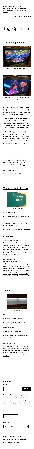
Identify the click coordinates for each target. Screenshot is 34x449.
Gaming (5, 268)
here (24, 165)
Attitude (15, 346)
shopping (16, 274)
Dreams (5, 348)
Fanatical (13, 172)
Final (14, 348)
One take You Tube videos (19, 352)
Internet (13, 270)
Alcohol (28, 263)
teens (24, 274)
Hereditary (19, 268)
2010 (11, 346)
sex (13, 274)
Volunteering (24, 275)
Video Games (17, 275)
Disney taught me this (14, 42)
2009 (8, 346)
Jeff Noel (22, 270)
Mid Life (5, 272)
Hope (9, 270)
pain (22, 272)
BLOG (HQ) (27, 16)
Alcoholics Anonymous (8, 264)
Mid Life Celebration (8, 352)
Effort (8, 348)
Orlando (10, 354)
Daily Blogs (27, 346)
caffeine (21, 264)
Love (28, 270)
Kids (26, 270)
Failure (17, 266)
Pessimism (25, 272)
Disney (13, 173)
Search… (5, 384)
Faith (20, 266)
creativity (9, 173)
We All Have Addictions (15, 188)
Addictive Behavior (18, 263)
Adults (24, 263)
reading (9, 274)
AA (8, 263)
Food (23, 266)
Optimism (21, 173)
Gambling (27, 266)
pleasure (5, 274)
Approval (17, 264)
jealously (17, 270)
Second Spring (14, 261)
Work (29, 275)
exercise (13, 266)
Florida (5, 350)
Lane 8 (28, 350)
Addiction (11, 263)
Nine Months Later (15, 345)
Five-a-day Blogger (24, 348)
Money (9, 272)
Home (15, 16)
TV (27, 274)
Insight (17, 173)
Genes (8, 268)
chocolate (26, 264)
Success (21, 274)
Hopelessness (13, 350)
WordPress (17, 442)
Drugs (4, 266)
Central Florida (20, 346)
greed (12, 268)
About (20, 16)
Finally (6, 290)
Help (15, 268)
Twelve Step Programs (8, 275)
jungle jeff (24, 350)
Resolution (20, 354)
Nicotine (13, 272)
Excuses (9, 266)
